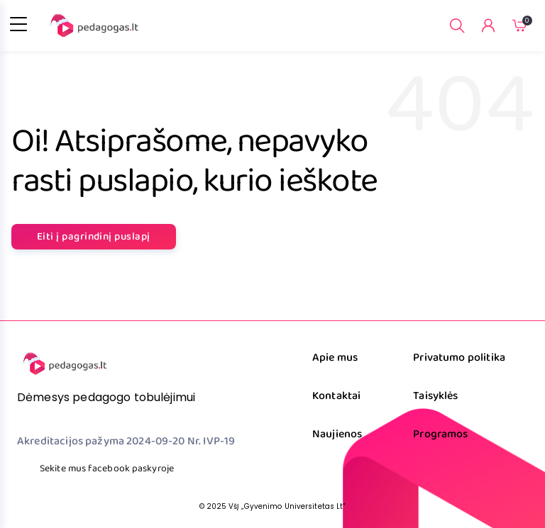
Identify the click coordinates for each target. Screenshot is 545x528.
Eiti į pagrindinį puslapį (93, 236)
